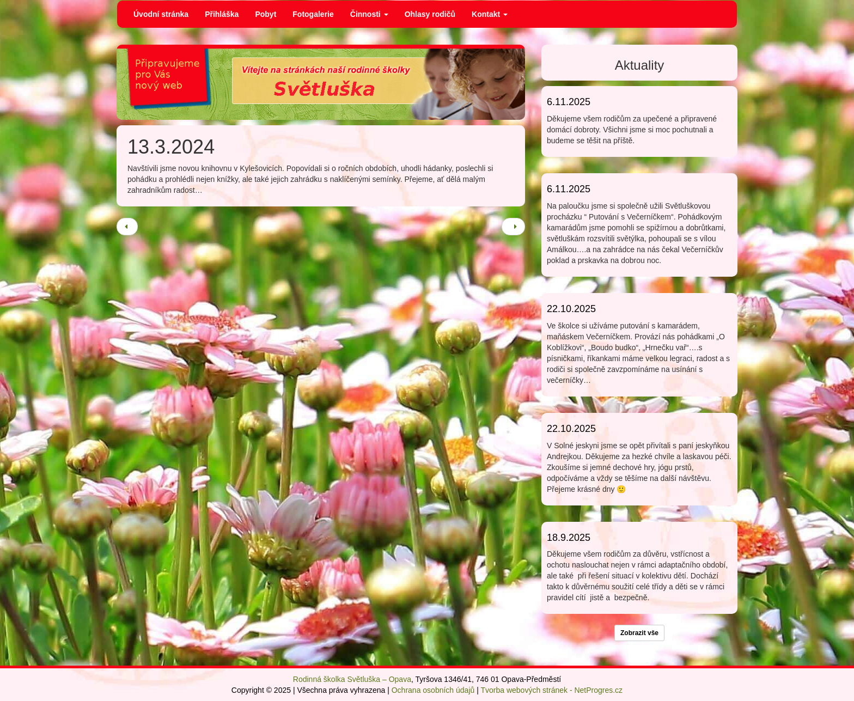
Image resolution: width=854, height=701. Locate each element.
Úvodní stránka (160, 14)
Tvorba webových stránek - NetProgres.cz (551, 690)
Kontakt (490, 14)
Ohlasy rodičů (430, 14)
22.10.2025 (571, 308)
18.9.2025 (568, 537)
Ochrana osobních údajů (433, 690)
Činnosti (369, 14)
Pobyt (265, 14)
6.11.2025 (568, 101)
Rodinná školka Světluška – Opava (352, 679)
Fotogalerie (312, 14)
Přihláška (222, 14)
